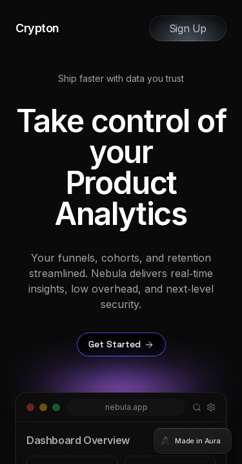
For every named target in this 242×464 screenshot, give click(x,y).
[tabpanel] (121, 232)
